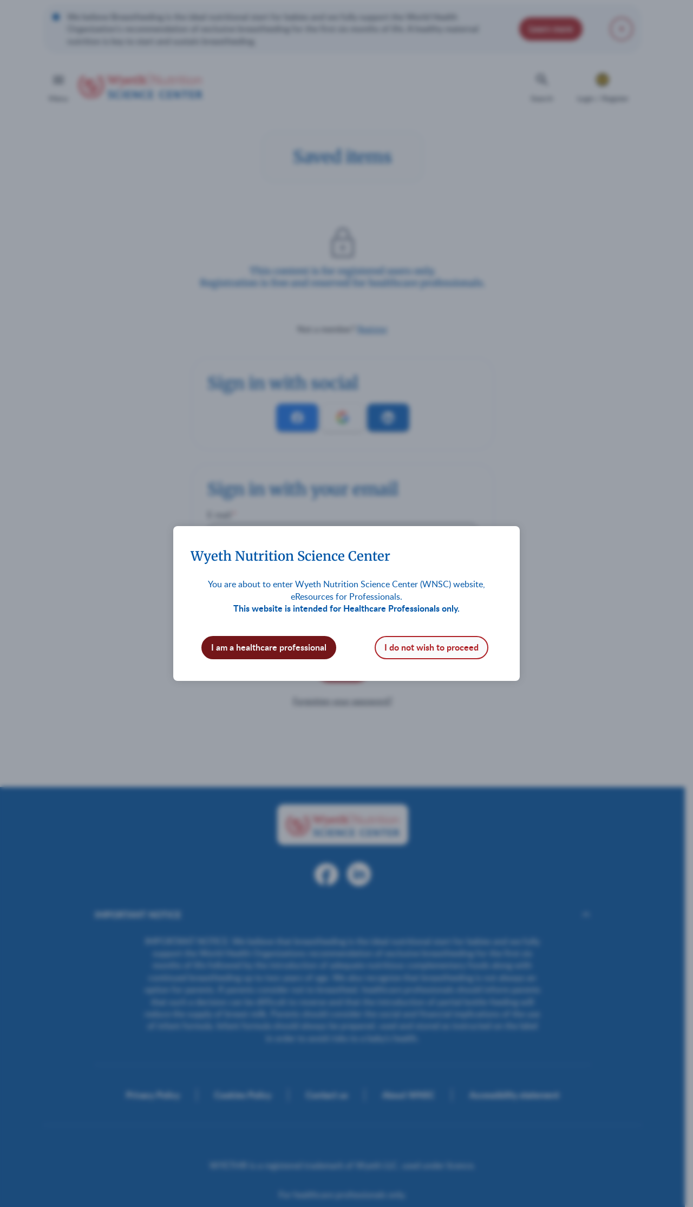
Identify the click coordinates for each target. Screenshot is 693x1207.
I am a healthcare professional (268, 647)
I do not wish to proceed (431, 647)
